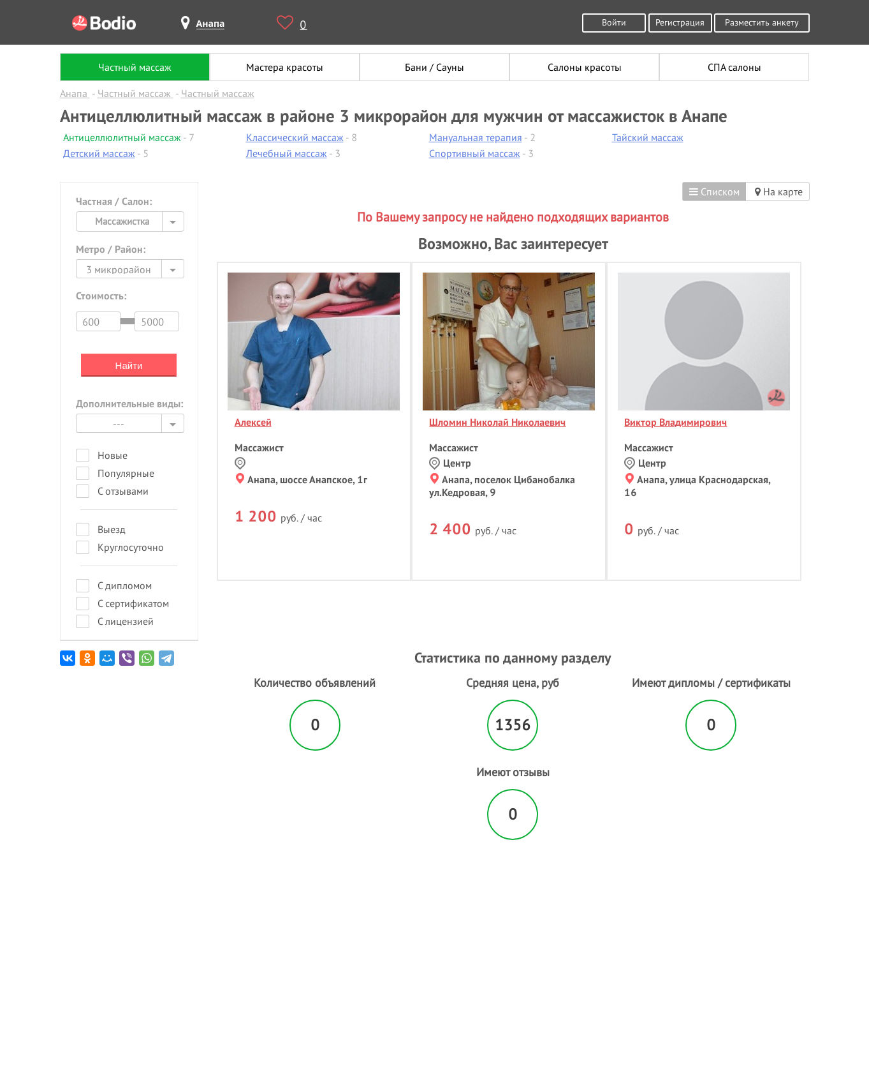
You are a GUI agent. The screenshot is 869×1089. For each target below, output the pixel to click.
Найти (129, 365)
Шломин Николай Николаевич (497, 422)
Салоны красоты (585, 67)
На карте (779, 191)
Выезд (112, 529)
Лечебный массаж (286, 153)
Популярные (126, 473)
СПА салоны (734, 67)
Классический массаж (295, 137)
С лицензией (126, 621)
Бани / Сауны (434, 67)
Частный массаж (135, 67)
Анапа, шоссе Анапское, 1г (301, 479)
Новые (113, 455)
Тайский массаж (647, 137)
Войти (614, 22)
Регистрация (680, 22)
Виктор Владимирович (675, 422)
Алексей (253, 422)
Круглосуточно (131, 547)
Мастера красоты (284, 67)
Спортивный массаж (474, 153)
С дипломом (125, 585)
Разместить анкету (762, 22)
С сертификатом (133, 603)
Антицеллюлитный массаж (122, 137)
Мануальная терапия (475, 137)
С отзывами (123, 490)
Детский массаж (99, 153)
